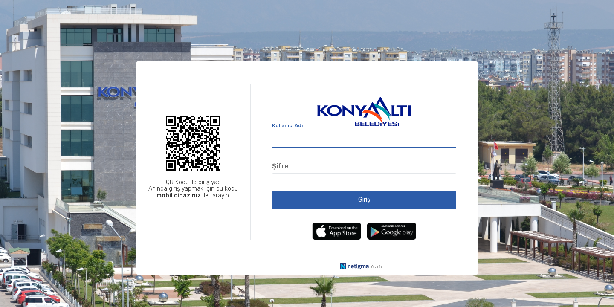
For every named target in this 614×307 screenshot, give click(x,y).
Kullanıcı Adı (287, 125)
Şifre (280, 166)
